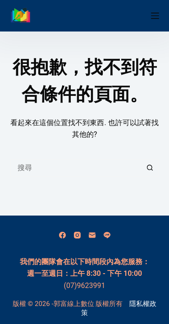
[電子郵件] (92, 235)
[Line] (107, 235)
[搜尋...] (75, 168)
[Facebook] (62, 235)
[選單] (155, 16)
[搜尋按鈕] (150, 168)
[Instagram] (77, 235)
